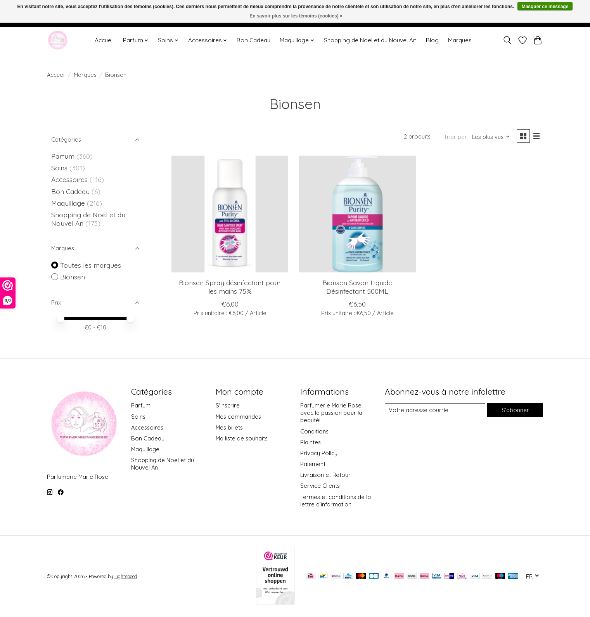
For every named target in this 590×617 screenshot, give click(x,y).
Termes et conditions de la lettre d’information (335, 500)
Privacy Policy (318, 453)
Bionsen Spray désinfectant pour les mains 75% (230, 286)
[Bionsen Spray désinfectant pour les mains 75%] (229, 214)
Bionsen (72, 276)
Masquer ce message (545, 6)
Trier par (455, 136)
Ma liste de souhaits (242, 438)
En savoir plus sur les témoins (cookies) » (295, 16)
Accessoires (70, 179)
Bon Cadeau (253, 40)
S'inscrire (228, 405)
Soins (60, 167)
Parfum (62, 156)
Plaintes (310, 442)
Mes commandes (238, 416)
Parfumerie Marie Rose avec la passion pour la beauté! (331, 413)
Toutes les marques (90, 265)
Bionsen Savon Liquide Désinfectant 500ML (357, 286)
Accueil (104, 40)
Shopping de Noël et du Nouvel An (370, 40)
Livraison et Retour (325, 474)
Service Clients (320, 485)
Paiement (312, 464)
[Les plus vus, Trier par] (491, 136)
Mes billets (229, 427)
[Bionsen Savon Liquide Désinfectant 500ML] (357, 214)
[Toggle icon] (507, 40)
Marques (460, 40)
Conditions (314, 431)
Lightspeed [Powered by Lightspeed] (125, 576)
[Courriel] (435, 410)
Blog (432, 40)
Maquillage (69, 203)
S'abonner (515, 410)
